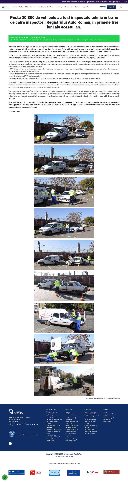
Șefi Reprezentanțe (71, 418)
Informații (59, 7)
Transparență (69, 423)
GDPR (71, 456)
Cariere (68, 437)
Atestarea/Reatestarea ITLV (54, 419)
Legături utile (50, 440)
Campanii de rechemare (53, 425)
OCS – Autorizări (30, 7)
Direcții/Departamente (72, 421)
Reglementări (50, 414)
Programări (111, 7)
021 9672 (103, 7)
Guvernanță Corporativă (72, 425)
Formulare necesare (90, 412)
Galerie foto (69, 435)
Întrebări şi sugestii (109, 418)
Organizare (69, 419)
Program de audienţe (110, 414)
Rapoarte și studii (71, 440)
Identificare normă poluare (54, 429)
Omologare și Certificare (46, 7)
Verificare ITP (50, 427)
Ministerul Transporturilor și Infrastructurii (28, 435)
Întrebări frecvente (51, 412)
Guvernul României (22, 433)
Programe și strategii (71, 439)
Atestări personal (89, 429)
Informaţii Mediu (51, 435)
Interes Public (68, 7)
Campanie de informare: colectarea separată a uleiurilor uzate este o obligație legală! (92, 2)
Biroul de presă (108, 421)
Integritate (85, 7)
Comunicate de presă (37, 37)
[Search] (124, 7)
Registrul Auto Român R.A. (19, 37)
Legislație (68, 412)
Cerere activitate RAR (90, 414)
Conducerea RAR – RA (72, 414)
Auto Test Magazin (71, 433)
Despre (14, 7)
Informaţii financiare (52, 439)
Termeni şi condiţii (71, 427)
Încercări (86, 423)
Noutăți (21, 7)
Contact (77, 7)
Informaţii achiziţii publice (53, 437)
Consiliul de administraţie (73, 416)
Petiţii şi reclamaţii (109, 416)
